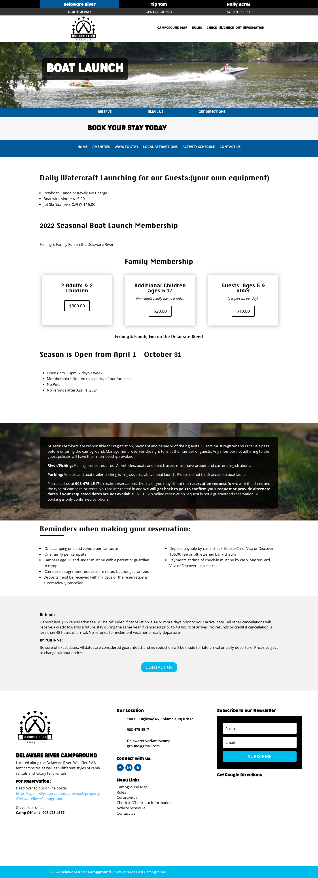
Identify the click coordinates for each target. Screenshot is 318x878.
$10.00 (243, 311)
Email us (155, 111)
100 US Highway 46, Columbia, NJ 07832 (160, 719)
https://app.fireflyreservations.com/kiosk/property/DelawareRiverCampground (58, 796)
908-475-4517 (53, 812)
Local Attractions (160, 147)
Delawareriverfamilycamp (148, 740)
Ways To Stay (126, 147)
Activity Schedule (198, 147)
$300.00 (77, 306)
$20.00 (160, 311)
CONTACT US (159, 667)
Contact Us (230, 147)
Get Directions (212, 111)
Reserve (105, 111)
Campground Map (172, 28)
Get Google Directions (239, 775)
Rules (197, 28)
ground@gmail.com (143, 746)
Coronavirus (127, 797)
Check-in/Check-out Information (236, 28)
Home (82, 147)
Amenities (101, 147)
